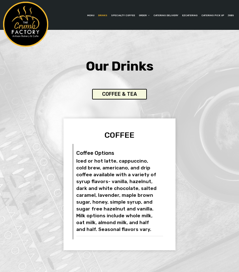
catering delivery (165, 15)
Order (144, 15)
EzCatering (190, 15)
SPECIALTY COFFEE (123, 15)
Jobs (231, 15)
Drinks (102, 15)
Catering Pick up (212, 15)
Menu (90, 15)
